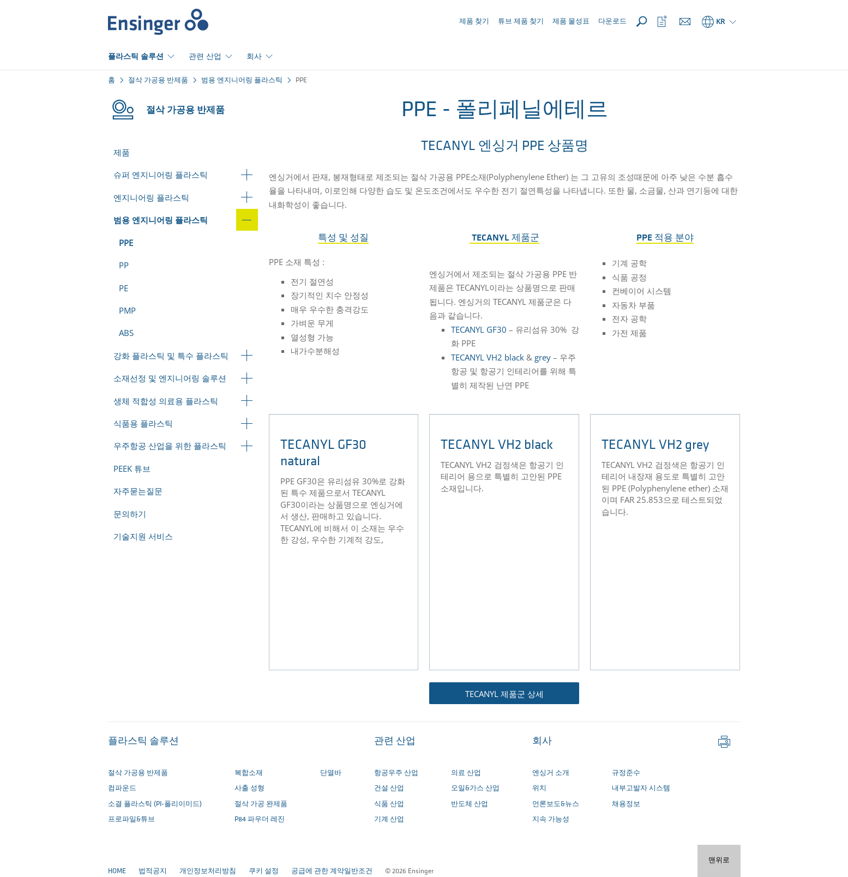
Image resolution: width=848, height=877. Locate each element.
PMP (127, 310)
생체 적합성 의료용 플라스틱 (165, 400)
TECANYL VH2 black (487, 357)
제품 (121, 152)
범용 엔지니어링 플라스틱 (241, 80)
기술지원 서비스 (143, 536)
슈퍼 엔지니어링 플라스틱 (160, 174)
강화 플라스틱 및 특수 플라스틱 (170, 355)
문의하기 (129, 513)
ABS (126, 332)
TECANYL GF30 (479, 329)
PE (123, 288)
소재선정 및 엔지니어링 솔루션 (169, 378)
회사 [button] (254, 56)
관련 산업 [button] (205, 56)
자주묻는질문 (138, 490)
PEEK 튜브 (132, 468)
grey (542, 357)
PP (124, 265)
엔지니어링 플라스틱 (151, 197)
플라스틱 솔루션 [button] (136, 56)
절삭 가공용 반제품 (158, 80)
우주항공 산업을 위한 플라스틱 (169, 445)
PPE (126, 242)
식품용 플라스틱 (143, 423)
